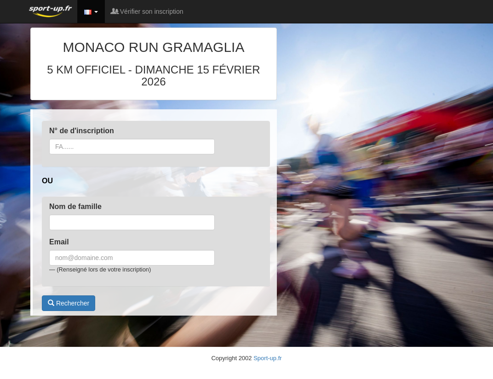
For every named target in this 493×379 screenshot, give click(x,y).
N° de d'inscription (81, 131)
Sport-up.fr (267, 358)
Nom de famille (75, 206)
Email (59, 242)
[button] (91, 11)
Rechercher (68, 303)
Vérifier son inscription (147, 11)
